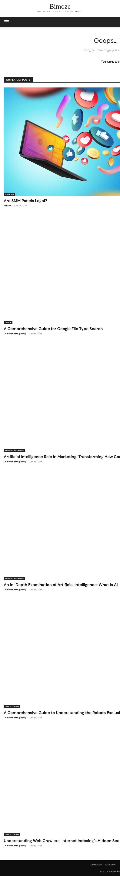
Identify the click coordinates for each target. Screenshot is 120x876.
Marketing (9, 194)
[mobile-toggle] (6, 22)
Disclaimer (110, 864)
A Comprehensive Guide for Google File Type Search (53, 328)
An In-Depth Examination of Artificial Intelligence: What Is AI (61, 584)
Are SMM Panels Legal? (25, 200)
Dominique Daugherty (15, 333)
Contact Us (96, 864)
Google (8, 322)
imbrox (7, 205)
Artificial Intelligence (14, 450)
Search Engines (12, 706)
